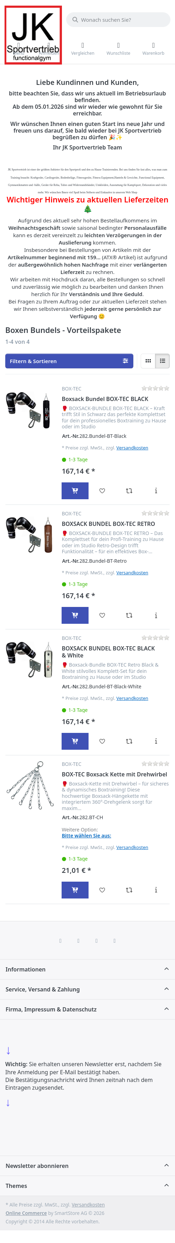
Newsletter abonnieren (37, 1166)
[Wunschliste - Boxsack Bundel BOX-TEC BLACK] (102, 490)
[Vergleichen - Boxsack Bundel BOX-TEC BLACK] (128, 490)
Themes (16, 1186)
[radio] (148, 361)
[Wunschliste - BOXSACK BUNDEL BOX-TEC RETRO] (102, 615)
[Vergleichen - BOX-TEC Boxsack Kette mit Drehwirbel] (128, 890)
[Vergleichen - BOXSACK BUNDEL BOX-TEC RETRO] (128, 615)
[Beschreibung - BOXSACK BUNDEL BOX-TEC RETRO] (155, 615)
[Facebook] (60, 940)
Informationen (26, 969)
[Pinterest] (114, 940)
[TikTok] (96, 940)
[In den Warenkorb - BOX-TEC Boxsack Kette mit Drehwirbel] (75, 890)
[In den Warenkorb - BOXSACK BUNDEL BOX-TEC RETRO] (75, 615)
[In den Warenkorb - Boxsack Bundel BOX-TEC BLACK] (75, 490)
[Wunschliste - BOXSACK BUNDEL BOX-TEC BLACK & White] (102, 741)
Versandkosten (132, 448)
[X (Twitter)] (78, 940)
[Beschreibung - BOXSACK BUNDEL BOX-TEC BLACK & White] (155, 741)
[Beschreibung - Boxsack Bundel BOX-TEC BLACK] (155, 490)
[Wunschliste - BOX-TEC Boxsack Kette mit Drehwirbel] (102, 890)
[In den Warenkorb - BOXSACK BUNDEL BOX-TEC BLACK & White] (75, 741)
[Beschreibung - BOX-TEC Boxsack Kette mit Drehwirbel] (155, 890)
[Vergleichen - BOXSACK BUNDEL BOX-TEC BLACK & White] (128, 741)
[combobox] (118, 19)
